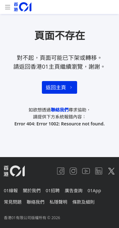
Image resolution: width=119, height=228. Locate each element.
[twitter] (111, 171)
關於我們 (32, 190)
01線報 (11, 190)
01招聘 (53, 190)
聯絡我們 (60, 110)
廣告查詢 (74, 190)
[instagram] (73, 171)
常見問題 (13, 202)
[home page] (22, 6)
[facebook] (60, 171)
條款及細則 (83, 202)
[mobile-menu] (7, 7)
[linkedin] (98, 171)
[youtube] (86, 171)
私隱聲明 (58, 202)
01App (94, 190)
